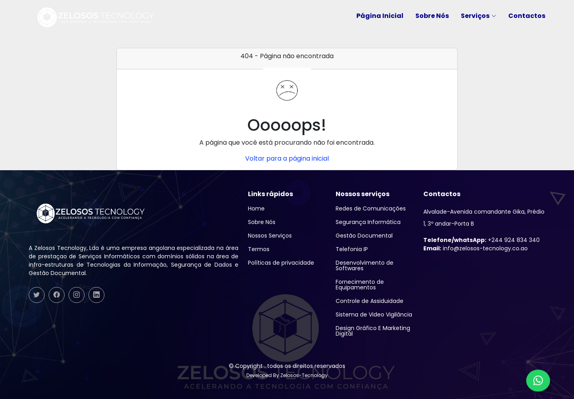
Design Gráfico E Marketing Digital (373, 330)
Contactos (526, 15)
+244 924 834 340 (481, 240)
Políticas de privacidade (281, 262)
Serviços (478, 15)
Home (256, 208)
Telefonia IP (352, 249)
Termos (258, 249)
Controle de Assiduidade (369, 301)
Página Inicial (379, 15)
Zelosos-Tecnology (304, 375)
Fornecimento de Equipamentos (360, 284)
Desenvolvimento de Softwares (364, 265)
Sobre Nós (432, 15)
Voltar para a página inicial (287, 158)
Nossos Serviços (270, 235)
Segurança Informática (368, 222)
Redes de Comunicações (371, 208)
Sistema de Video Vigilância (374, 314)
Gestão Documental (364, 235)
